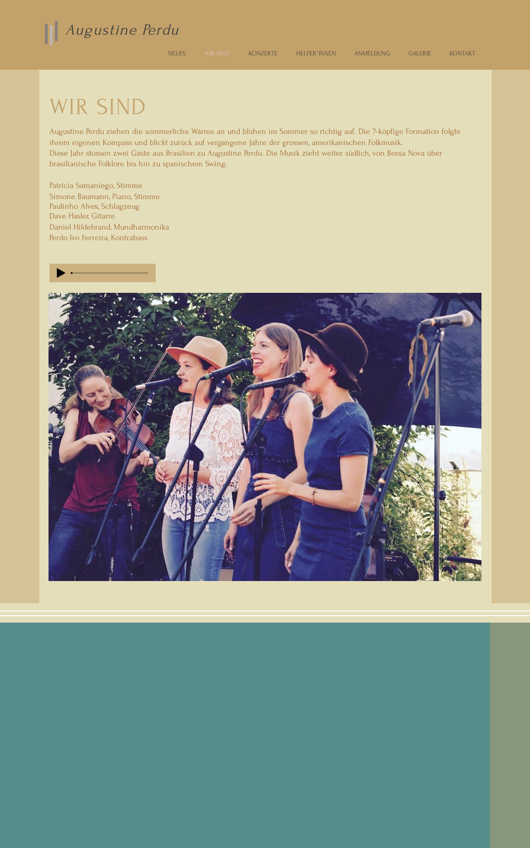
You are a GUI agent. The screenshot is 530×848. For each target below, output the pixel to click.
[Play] (61, 273)
